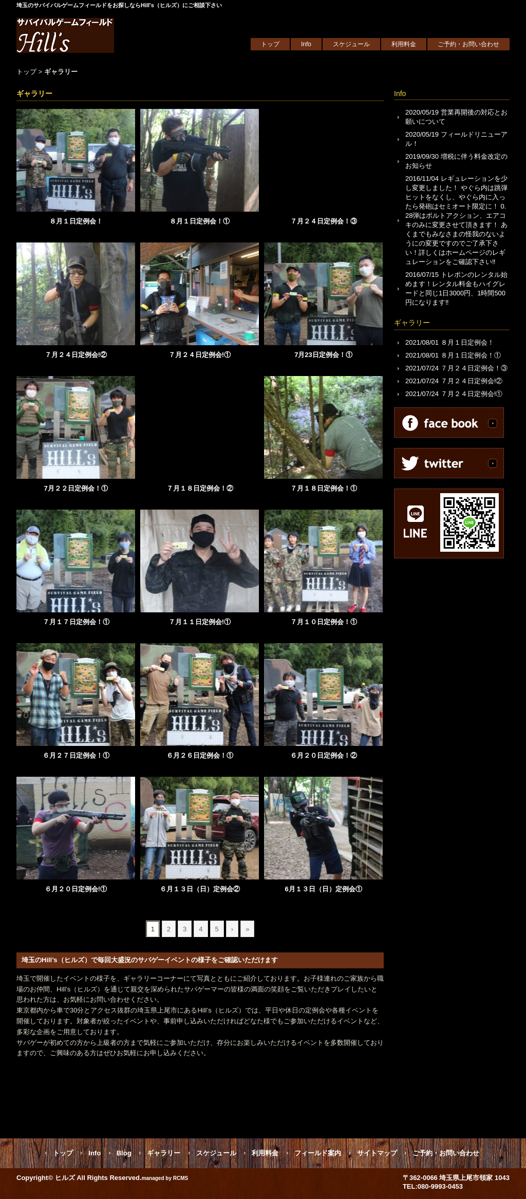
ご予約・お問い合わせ (468, 44)
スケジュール (351, 44)
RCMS (180, 1178)
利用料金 (403, 44)
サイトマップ (377, 1153)
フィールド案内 (317, 1153)
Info (306, 44)
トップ (270, 44)
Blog (124, 1153)
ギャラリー (61, 72)
